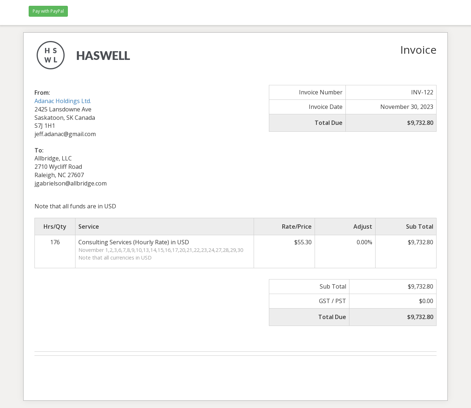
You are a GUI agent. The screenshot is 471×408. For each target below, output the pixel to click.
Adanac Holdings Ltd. (62, 101)
